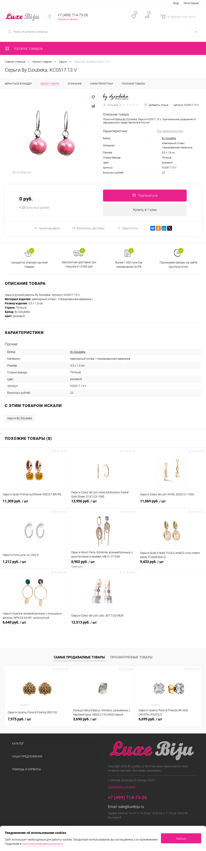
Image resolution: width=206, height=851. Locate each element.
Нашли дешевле (47, 228)
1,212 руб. (34, 564)
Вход (176, 3)
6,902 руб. (102, 564)
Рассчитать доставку (88, 228)
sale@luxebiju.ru (131, 807)
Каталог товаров (24, 48)
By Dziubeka (169, 138)
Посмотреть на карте (121, 787)
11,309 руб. (34, 503)
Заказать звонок (68, 19)
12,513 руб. (102, 625)
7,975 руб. (19, 719)
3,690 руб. (85, 719)
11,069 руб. (171, 503)
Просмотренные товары (131, 657)
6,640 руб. (34, 625)
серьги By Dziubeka (19, 418)
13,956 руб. (102, 503)
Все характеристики (170, 131)
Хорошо (181, 838)
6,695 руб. (150, 719)
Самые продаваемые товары (79, 657)
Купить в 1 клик (145, 210)
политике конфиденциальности (43, 843)
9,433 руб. (171, 564)
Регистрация (191, 3)
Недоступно (127, 228)
